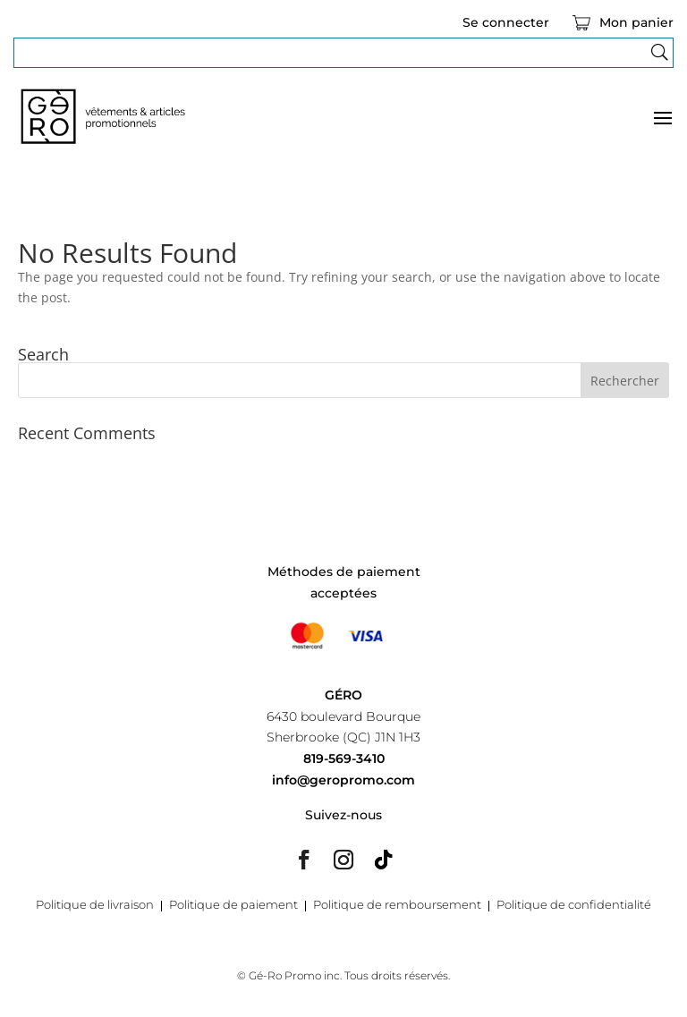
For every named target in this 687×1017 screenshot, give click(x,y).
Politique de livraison (95, 905)
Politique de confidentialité (573, 905)
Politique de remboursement (397, 905)
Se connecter (505, 23)
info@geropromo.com (343, 780)
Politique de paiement (233, 905)
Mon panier (636, 23)
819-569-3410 (344, 758)
